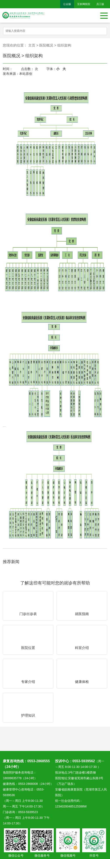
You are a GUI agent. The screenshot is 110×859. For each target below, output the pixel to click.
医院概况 (46, 45)
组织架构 (64, 45)
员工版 (100, 4)
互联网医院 (83, 4)
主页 (31, 45)
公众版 (67, 4)
